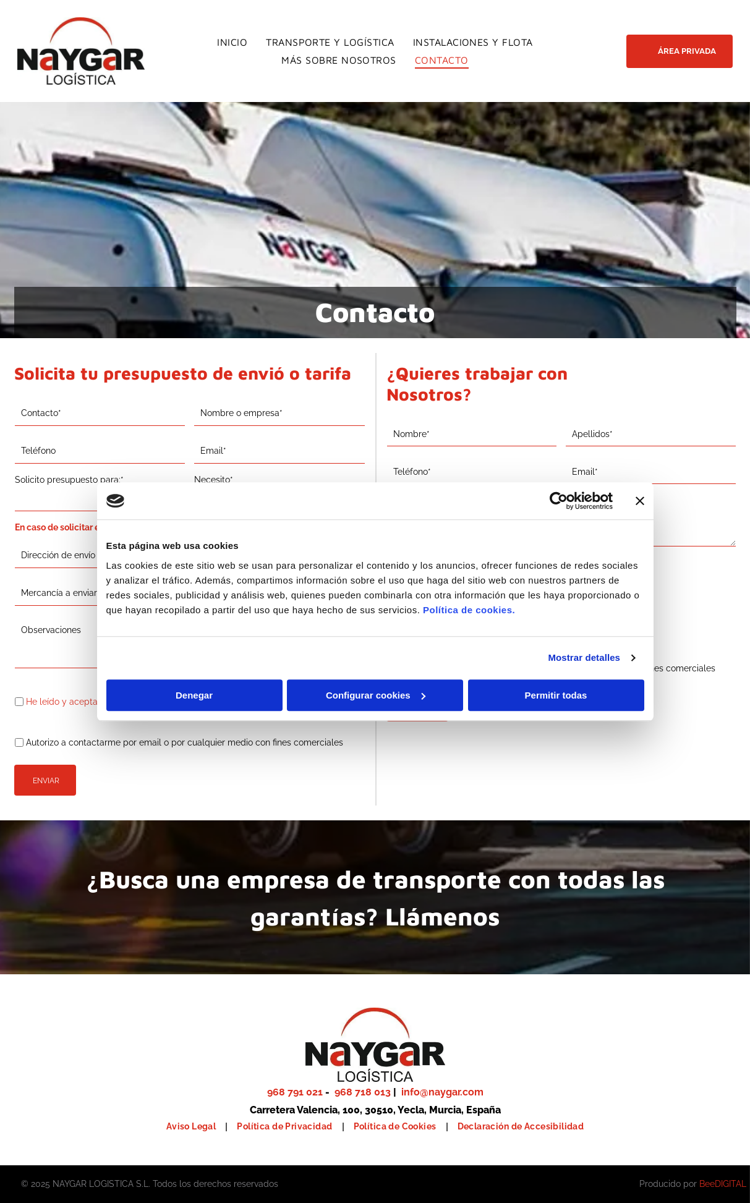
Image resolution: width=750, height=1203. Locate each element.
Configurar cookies (375, 695)
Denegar (194, 695)
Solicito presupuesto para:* (69, 480)
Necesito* (213, 480)
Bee (707, 1184)
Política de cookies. (469, 610)
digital (730, 1184)
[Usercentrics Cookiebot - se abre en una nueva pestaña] (559, 500)
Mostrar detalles (584, 657)
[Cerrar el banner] (640, 500)
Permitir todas (556, 695)
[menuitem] (232, 42)
